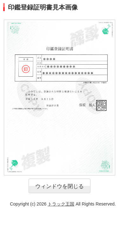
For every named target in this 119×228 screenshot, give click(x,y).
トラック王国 (61, 203)
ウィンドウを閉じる (59, 186)
